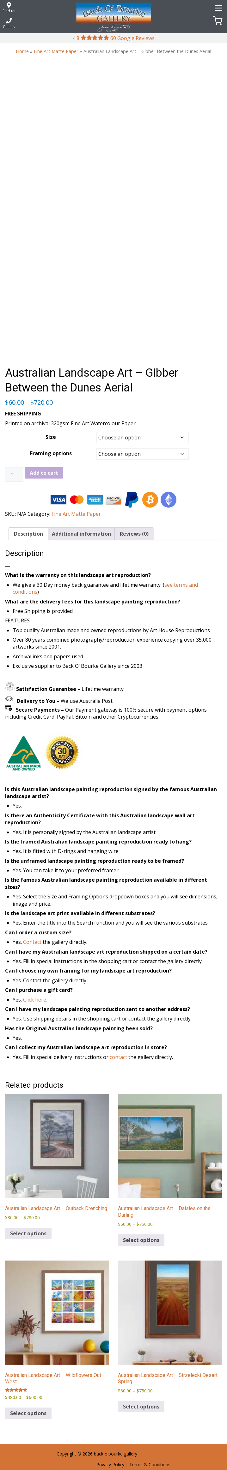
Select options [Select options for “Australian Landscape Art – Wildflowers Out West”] (28, 1413)
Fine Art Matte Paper (56, 51)
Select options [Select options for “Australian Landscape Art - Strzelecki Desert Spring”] (141, 1406)
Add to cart (44, 472)
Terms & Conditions (149, 1464)
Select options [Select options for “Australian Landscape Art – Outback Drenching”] (28, 1233)
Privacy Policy (110, 1464)
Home (22, 51)
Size (51, 436)
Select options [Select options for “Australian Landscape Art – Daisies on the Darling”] (141, 1240)
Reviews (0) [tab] (134, 533)
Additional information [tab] (81, 533)
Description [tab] (28, 533)
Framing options (51, 453)
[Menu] (217, 7)
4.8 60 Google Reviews (114, 38)
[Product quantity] (14, 474)
